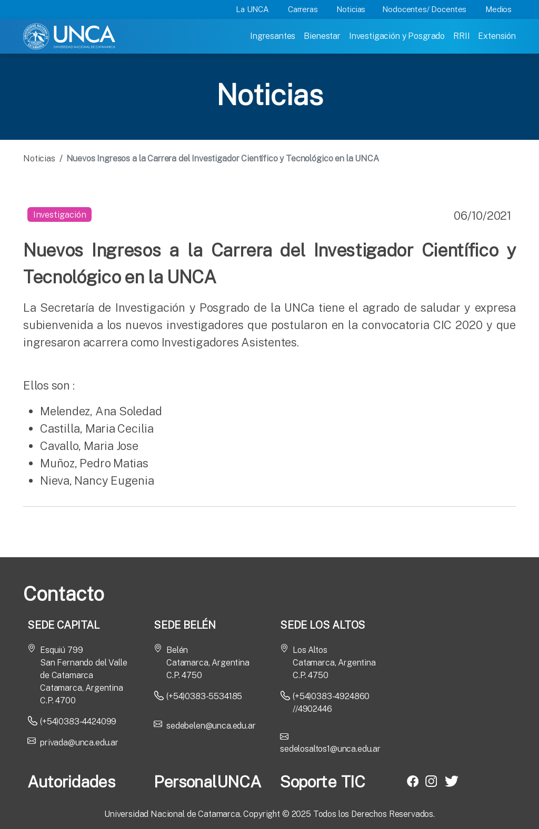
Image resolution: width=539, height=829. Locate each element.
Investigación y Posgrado (397, 36)
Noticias (350, 9)
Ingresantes (272, 36)
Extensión (497, 36)
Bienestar (322, 36)
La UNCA (252, 9)
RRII (461, 36)
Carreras (303, 9)
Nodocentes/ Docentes (424, 9)
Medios (498, 9)
